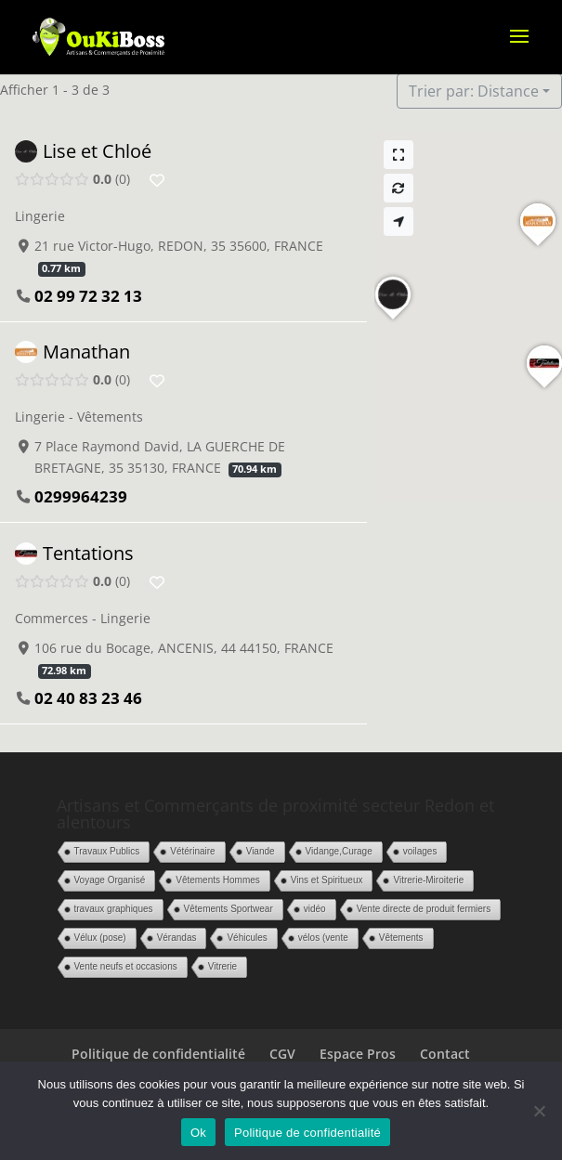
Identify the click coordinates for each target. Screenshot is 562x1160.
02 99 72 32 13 (88, 295)
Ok (198, 1133)
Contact (445, 1053)
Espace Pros (358, 1053)
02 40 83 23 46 (88, 698)
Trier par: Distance (474, 91)
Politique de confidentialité (158, 1053)
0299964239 (80, 497)
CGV (282, 1053)
